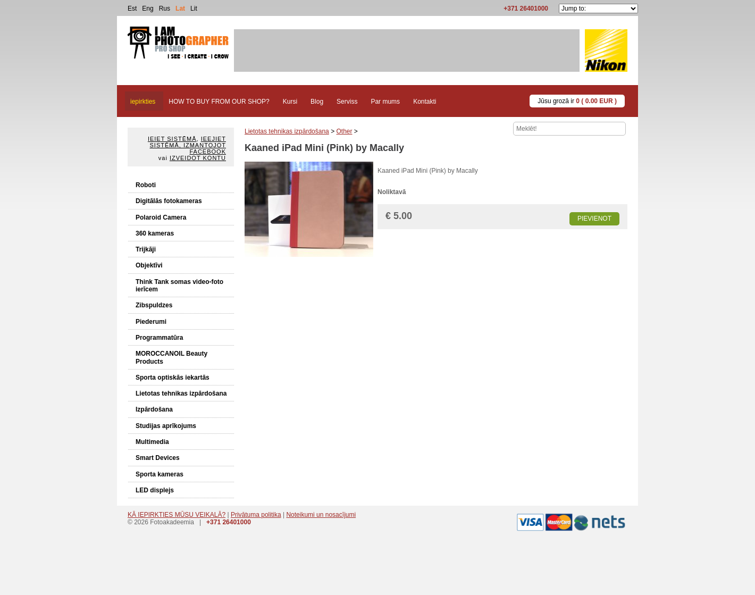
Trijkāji (146, 249)
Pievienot (594, 218)
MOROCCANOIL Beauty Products (171, 357)
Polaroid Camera (161, 217)
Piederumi (151, 321)
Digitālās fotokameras (169, 201)
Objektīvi (149, 265)
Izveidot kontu (198, 158)
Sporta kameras (159, 474)
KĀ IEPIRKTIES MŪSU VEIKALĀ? (176, 514)
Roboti (146, 185)
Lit (193, 8)
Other (344, 131)
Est (132, 8)
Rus (164, 8)
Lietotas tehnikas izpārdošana (181, 393)
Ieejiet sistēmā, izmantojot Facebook (188, 145)
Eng (147, 8)
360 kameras (155, 233)
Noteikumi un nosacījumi (321, 514)
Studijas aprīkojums (166, 426)
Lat (180, 8)
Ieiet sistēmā (172, 139)
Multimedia (152, 442)
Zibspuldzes (154, 305)
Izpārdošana (154, 409)
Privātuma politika (256, 514)
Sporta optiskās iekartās (172, 377)
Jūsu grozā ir (577, 101)
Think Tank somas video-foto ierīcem (179, 285)
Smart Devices (158, 458)
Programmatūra (159, 337)
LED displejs (155, 490)
